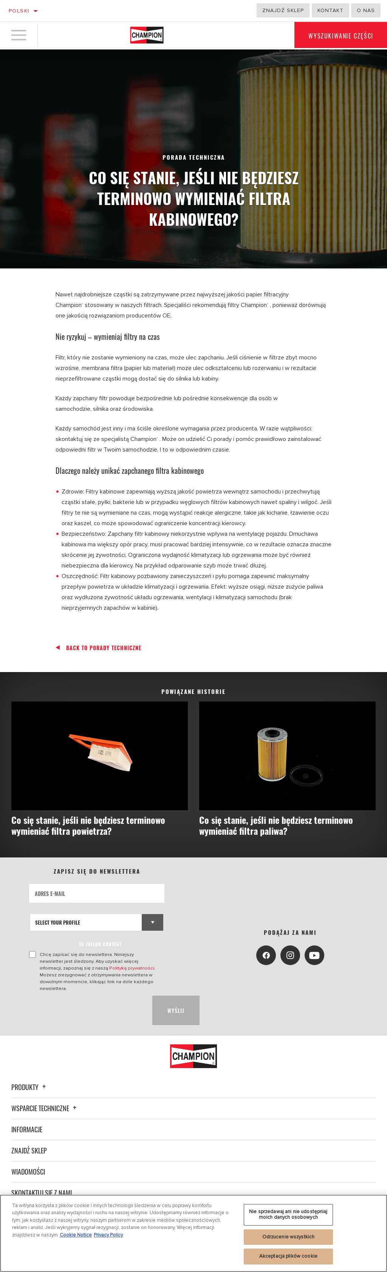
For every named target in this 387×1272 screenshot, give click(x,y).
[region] (193, 1233)
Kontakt (330, 10)
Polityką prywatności (131, 968)
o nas (366, 10)
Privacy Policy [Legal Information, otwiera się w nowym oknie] (108, 1235)
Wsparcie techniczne (45, 1108)
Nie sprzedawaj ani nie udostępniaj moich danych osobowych (288, 1215)
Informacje (26, 1129)
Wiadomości (28, 1171)
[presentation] (86, 1010)
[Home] (147, 35)
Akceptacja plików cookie (288, 1256)
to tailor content (100, 944)
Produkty (29, 1087)
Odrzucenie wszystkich (288, 1237)
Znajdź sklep (283, 10)
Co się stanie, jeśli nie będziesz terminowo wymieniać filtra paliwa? (281, 825)
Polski (19, 11)
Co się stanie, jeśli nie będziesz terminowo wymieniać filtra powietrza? (93, 825)
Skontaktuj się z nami (41, 1193)
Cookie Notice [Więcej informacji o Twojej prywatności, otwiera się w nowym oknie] (76, 1235)
